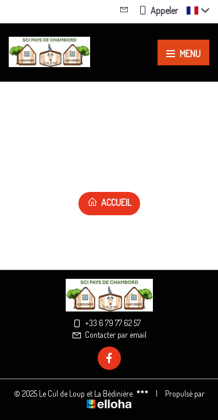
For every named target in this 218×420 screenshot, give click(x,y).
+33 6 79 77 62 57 (106, 323)
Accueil (109, 202)
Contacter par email (109, 335)
